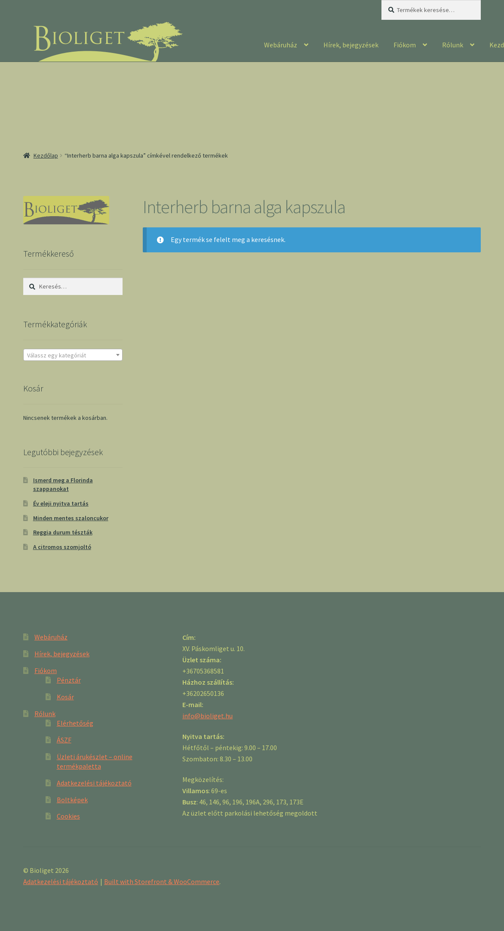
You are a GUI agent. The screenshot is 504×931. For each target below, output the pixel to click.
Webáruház (280, 44)
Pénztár (69, 680)
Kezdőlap (46, 155)
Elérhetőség (75, 723)
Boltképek (72, 799)
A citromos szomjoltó (62, 547)
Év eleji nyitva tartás (61, 503)
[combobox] (73, 355)
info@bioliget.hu (207, 715)
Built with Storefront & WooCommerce (161, 881)
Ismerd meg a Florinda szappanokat (63, 484)
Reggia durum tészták (62, 532)
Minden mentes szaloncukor (70, 518)
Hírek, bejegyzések (350, 44)
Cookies (68, 816)
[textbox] (73, 355)
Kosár (65, 696)
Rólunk (452, 44)
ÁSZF (64, 739)
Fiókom (404, 44)
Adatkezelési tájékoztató (94, 783)
